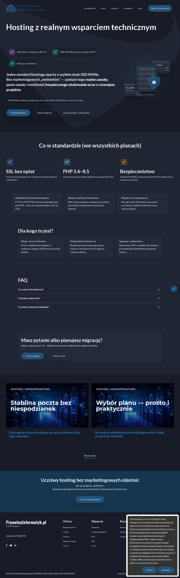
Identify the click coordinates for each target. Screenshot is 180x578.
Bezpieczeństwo (69, 527)
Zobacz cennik (59, 356)
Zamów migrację (44, 113)
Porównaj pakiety (18, 113)
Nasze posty (90, 455)
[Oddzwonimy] (174, 289)
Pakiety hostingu (69, 541)
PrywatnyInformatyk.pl (26, 522)
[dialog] (153, 546)
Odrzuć (149, 570)
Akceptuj (166, 570)
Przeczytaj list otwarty (90, 499)
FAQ (93, 537)
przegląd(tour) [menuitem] (90, 8)
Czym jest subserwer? (29, 298)
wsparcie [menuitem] (114, 8)
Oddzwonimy (122, 574)
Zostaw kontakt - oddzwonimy (76, 113)
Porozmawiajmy (33, 356)
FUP (93, 541)
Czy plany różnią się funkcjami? (33, 307)
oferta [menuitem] (103, 8)
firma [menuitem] (140, 8)
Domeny (66, 537)
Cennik (65, 532)
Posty (94, 546)
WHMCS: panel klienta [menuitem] (160, 8)
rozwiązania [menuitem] (128, 8)
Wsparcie (95, 527)
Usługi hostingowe (99, 532)
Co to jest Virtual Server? (31, 289)
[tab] (90, 289)
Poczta (65, 546)
